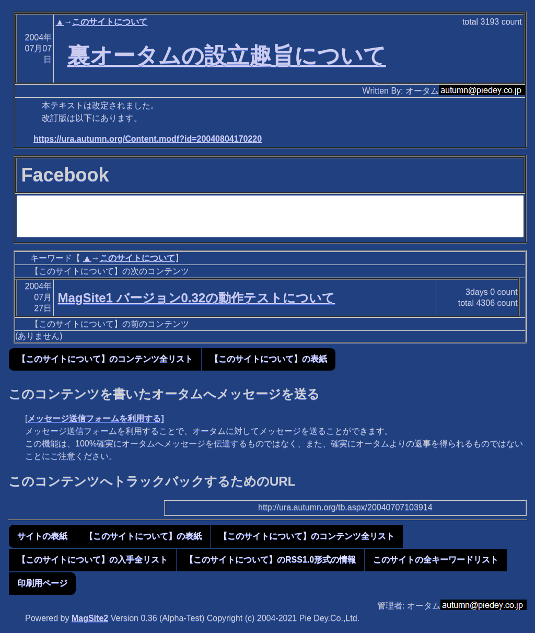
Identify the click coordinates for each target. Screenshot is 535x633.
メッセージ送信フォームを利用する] (95, 418)
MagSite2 (90, 618)
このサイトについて (109, 21)
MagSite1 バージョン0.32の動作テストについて (196, 298)
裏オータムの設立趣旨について (226, 55)
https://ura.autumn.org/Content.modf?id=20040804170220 (147, 138)
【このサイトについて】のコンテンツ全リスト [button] (105, 358)
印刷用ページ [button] (42, 583)
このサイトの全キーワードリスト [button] (435, 559)
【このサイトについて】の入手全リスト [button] (92, 559)
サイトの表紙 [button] (42, 536)
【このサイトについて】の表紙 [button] (268, 358)
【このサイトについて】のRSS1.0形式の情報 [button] (270, 559)
